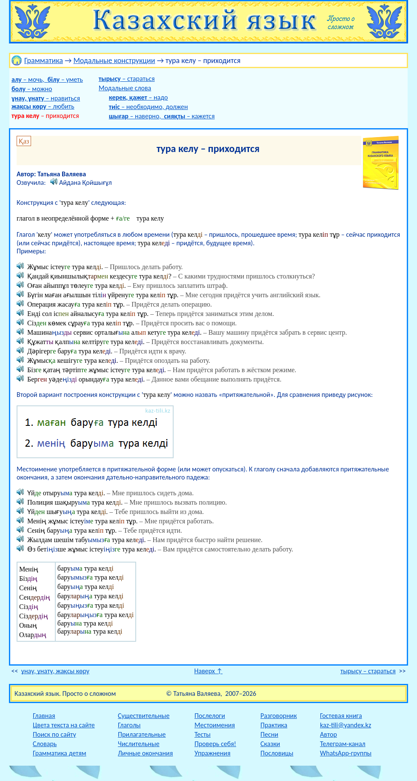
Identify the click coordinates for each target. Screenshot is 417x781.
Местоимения (214, 725)
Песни (269, 734)
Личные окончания (145, 753)
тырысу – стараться (368, 671)
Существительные (143, 716)
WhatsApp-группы (345, 753)
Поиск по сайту (54, 734)
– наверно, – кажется (162, 116)
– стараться (127, 79)
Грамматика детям (59, 753)
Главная (44, 716)
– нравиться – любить (45, 102)
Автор (328, 734)
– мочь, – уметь (47, 79)
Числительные (139, 744)
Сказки (270, 744)
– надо (138, 97)
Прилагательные (142, 734)
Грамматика (43, 60)
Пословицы (276, 753)
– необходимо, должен (148, 107)
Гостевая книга (341, 716)
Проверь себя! (215, 744)
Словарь (45, 744)
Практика (273, 725)
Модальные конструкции (114, 60)
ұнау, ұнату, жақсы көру (55, 671)
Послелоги (209, 716)
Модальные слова (125, 88)
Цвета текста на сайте (64, 725)
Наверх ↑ (208, 671)
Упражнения (212, 753)
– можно (31, 89)
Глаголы (129, 725)
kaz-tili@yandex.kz (345, 725)
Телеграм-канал (343, 744)
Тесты (202, 734)
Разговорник (278, 716)
